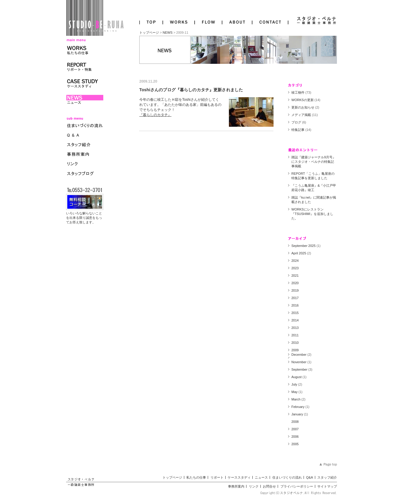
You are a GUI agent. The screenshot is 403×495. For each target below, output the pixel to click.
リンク (254, 486)
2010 (295, 342)
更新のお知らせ (302, 107)
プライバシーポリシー (296, 486)
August (296, 377)
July (294, 384)
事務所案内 (236, 486)
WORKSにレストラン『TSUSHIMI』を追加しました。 (312, 214)
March (296, 399)
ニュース (261, 477)
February (297, 407)
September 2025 (303, 246)
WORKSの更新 (302, 100)
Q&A (309, 477)
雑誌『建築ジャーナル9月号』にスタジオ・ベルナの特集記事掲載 (313, 161)
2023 (295, 268)
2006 (295, 436)
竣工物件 (297, 92)
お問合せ (269, 486)
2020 (295, 283)
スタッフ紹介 (327, 477)
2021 (295, 275)
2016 (295, 305)
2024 (295, 260)
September (299, 369)
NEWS (168, 32)
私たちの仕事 (196, 477)
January (297, 414)
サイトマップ (327, 486)
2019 (295, 290)
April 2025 (298, 253)
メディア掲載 (301, 115)
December (299, 354)
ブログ (296, 122)
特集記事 (297, 130)
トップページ (149, 32)
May (294, 392)
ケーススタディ (239, 477)
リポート (217, 477)
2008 (295, 421)
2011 (295, 335)
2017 (295, 298)
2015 (295, 313)
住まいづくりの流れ (287, 477)
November (299, 362)
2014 (295, 320)
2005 (295, 444)
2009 (295, 350)
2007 (295, 429)
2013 (295, 328)
